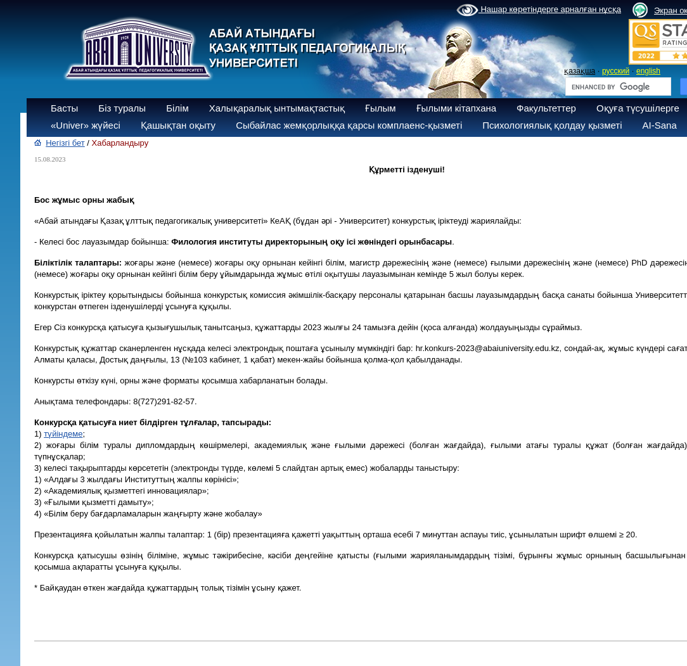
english (648, 71)
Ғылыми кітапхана (456, 108)
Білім (177, 108)
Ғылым (380, 108)
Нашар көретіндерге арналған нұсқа (538, 10)
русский (615, 71)
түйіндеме (63, 434)
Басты (64, 108)
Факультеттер (546, 108)
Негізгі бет (65, 143)
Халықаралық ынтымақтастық (277, 108)
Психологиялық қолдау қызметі (552, 125)
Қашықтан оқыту (178, 125)
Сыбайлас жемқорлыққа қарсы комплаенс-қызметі (349, 125)
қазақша (579, 71)
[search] (617, 87)
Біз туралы (122, 108)
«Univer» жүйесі (85, 125)
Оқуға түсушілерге (637, 108)
